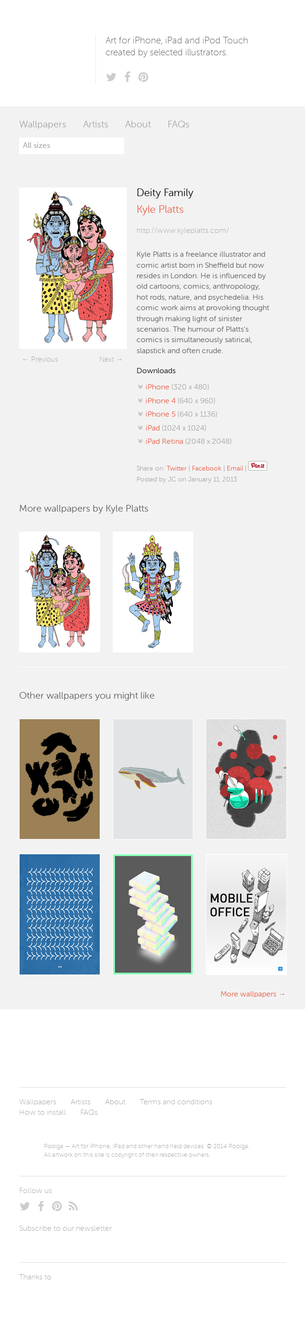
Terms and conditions (176, 1102)
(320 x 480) (177, 387)
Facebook (206, 468)
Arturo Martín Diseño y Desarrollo (69, 1300)
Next (106, 359)
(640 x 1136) (181, 415)
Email (235, 468)
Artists (95, 125)
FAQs (178, 125)
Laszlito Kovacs (36, 1300)
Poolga (57, 53)
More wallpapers (248, 994)
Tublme (108, 1300)
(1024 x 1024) (176, 428)
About (138, 125)
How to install (42, 1113)
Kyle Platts (160, 210)
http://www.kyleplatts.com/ (183, 231)
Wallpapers (42, 125)
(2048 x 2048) (188, 442)
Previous (44, 359)
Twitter (177, 468)
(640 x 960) (180, 401)
